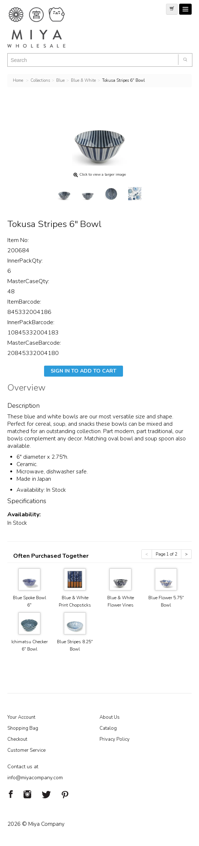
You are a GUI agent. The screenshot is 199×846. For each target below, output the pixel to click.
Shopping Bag (22, 728)
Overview (26, 388)
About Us (110, 717)
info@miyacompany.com (35, 777)
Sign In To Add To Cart (83, 370)
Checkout (17, 739)
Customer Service (26, 750)
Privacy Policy (115, 739)
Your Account (21, 717)
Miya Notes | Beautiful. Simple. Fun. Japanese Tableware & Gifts (44, 27)
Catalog (108, 728)
